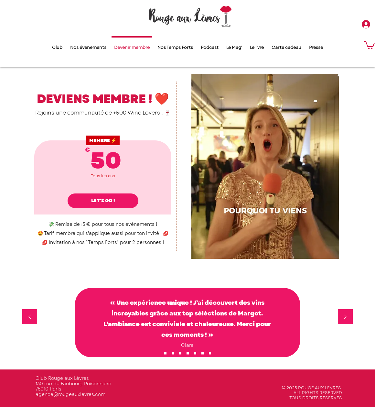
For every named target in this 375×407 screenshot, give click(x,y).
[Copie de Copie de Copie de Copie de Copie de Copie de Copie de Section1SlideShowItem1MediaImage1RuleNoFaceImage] (195, 353)
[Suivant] (345, 317)
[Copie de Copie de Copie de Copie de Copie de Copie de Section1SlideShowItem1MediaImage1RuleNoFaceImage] (210, 353)
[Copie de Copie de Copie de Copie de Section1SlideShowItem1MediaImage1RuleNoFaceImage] (202, 353)
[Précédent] (29, 317)
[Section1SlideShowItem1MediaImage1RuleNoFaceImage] (165, 353)
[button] (369, 44)
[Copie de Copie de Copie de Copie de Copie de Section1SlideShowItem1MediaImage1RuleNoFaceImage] (180, 353)
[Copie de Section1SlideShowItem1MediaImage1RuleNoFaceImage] (173, 353)
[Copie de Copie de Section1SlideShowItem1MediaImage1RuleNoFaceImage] (188, 353)
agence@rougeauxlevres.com (70, 394)
